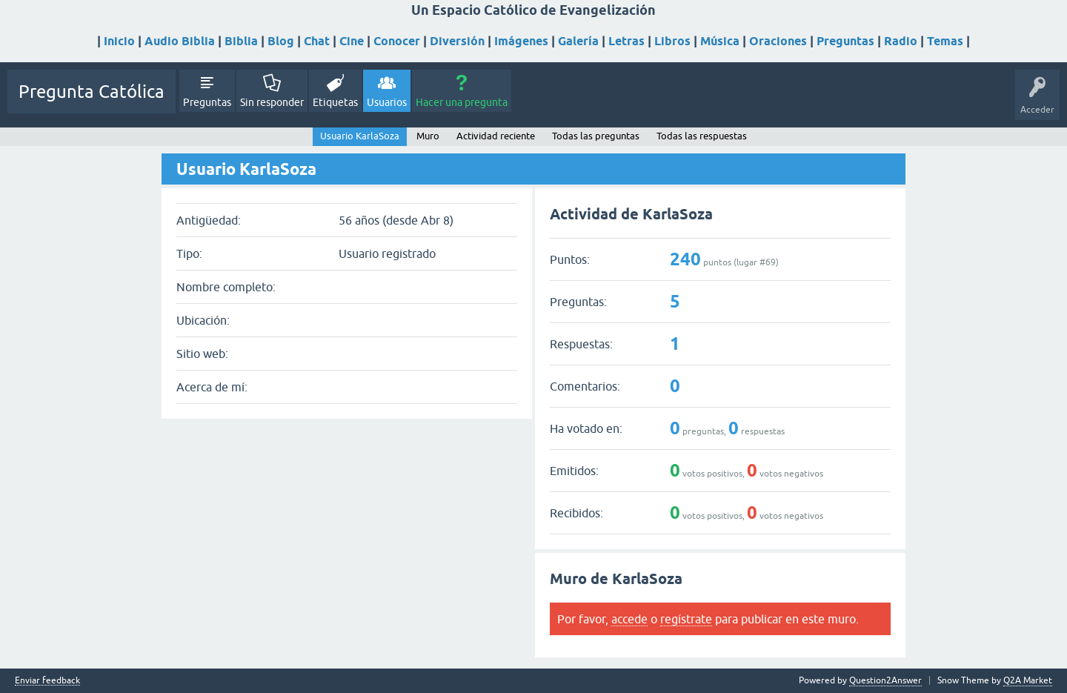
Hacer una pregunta (462, 102)
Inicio (119, 41)
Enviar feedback (47, 681)
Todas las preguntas (595, 136)
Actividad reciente (495, 136)
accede (629, 619)
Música (719, 41)
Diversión (457, 41)
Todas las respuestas (702, 136)
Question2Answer (885, 680)
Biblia (241, 41)
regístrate (686, 619)
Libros (672, 41)
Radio (900, 41)
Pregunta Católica (91, 92)
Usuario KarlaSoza (359, 136)
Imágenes (521, 41)
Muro (427, 136)
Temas (945, 41)
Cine (351, 41)
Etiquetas (335, 102)
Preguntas (845, 41)
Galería (578, 41)
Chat (317, 41)
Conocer (396, 41)
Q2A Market (1027, 680)
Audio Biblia (179, 41)
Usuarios (387, 102)
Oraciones (778, 41)
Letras (626, 41)
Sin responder (272, 102)
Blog (280, 41)
